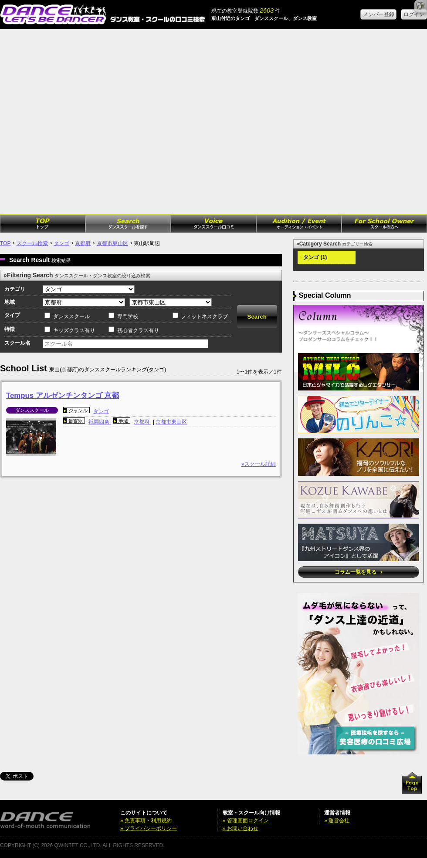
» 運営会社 (336, 821)
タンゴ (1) (313, 257)
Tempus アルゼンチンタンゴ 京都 (62, 395)
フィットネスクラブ (204, 316)
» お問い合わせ (240, 828)
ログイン (413, 14)
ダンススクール (71, 316)
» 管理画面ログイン (246, 821)
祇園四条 (99, 422)
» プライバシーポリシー (148, 828)
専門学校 (127, 316)
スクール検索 (32, 243)
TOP (5, 243)
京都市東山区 (112, 243)
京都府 (83, 243)
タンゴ (61, 243)
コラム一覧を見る (358, 572)
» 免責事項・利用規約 (146, 821)
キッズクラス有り (74, 330)
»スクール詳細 (258, 464)
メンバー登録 (378, 14)
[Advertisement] (88, 121)
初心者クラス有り (138, 330)
